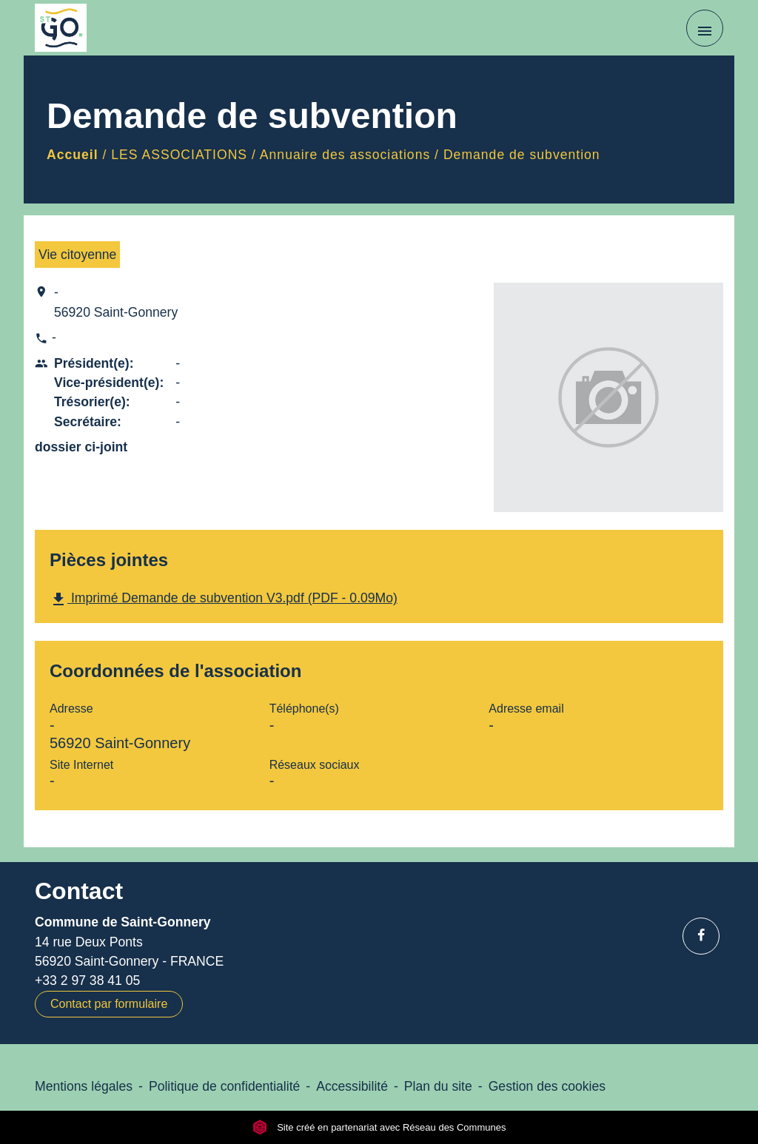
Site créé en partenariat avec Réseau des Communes (379, 1127)
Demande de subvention (521, 154)
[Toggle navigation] (704, 28)
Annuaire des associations (345, 154)
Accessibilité (352, 1086)
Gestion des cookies (547, 1086)
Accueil (72, 154)
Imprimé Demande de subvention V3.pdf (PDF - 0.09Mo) (224, 599)
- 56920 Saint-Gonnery (116, 302)
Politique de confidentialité (224, 1086)
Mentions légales (84, 1086)
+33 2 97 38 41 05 (87, 980)
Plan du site (438, 1086)
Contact (79, 891)
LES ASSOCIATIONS (179, 154)
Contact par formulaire (108, 1003)
